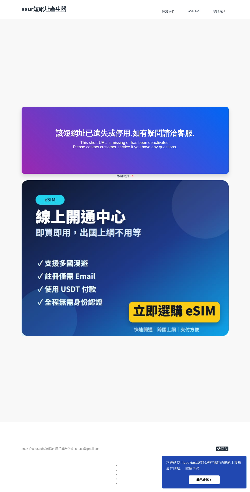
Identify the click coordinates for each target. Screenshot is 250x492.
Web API (194, 11)
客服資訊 (219, 11)
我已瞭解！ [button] (204, 480)
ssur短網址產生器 (44, 9)
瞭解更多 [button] (192, 468)
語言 (222, 449)
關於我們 (168, 11)
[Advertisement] (125, 74)
